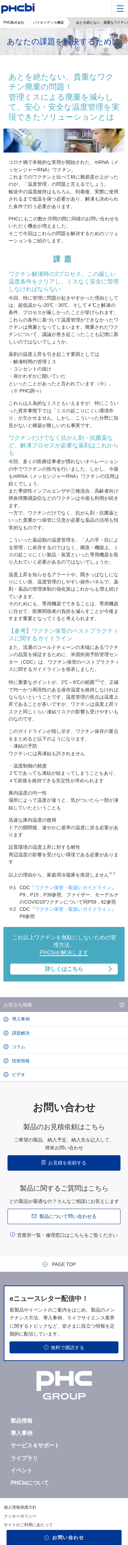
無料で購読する (67, 1347)
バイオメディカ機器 (48, 22)
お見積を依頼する (67, 1163)
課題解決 (20, 1033)
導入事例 (20, 1019)
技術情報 (20, 1060)
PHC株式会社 (13, 22)
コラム (18, 1046)
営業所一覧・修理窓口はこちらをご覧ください (67, 1235)
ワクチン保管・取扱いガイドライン (73, 887)
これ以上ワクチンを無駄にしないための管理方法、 (64, 954)
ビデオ (18, 1074)
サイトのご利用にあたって (28, 1524)
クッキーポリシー (20, 1516)
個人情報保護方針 (20, 1507)
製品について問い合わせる (68, 1216)
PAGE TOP (64, 1264)
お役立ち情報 (17, 1004)
